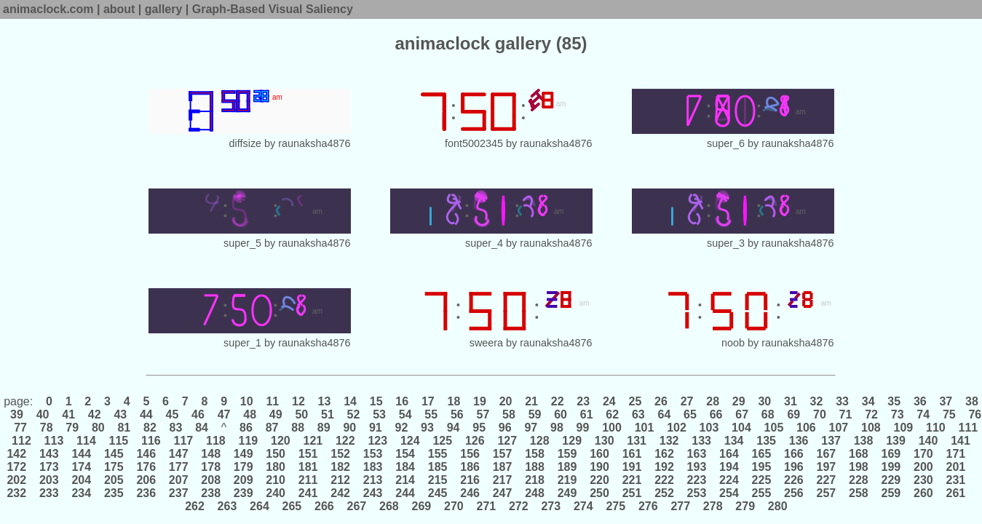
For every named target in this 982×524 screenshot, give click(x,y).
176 (146, 467)
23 (583, 401)
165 (761, 454)
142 (18, 454)
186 (470, 467)
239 (243, 493)
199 (891, 467)
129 (572, 440)
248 (535, 493)
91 (376, 427)
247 (502, 493)
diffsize (245, 143)
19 (480, 401)
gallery (164, 9)
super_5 (242, 243)
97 (531, 427)
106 (806, 427)
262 (196, 506)
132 (669, 440)
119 (248, 440)
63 (639, 414)
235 (113, 493)
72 (872, 414)
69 (794, 414)
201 (956, 467)
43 (120, 414)
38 (970, 401)
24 (609, 401)
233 (49, 493)
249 (567, 493)
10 (246, 401)
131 (637, 440)
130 (604, 440)
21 (532, 401)
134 (734, 440)
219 (567, 480)
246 (470, 493)
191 (632, 467)
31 (791, 401)
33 (842, 401)
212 (341, 480)
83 (176, 427)
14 (350, 401)
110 (936, 427)
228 (859, 480)
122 (346, 440)
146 (146, 454)
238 (211, 493)
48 (250, 414)
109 (903, 427)
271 (486, 506)
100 (612, 427)
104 (742, 427)
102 (677, 427)
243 (373, 493)
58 (509, 414)
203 (49, 480)
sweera (486, 343)
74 (923, 414)
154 (405, 454)
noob (733, 343)
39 (17, 414)
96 (505, 427)
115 (119, 440)
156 (470, 454)
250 (600, 493)
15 (376, 401)
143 (49, 454)
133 (702, 440)
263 (227, 506)
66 (716, 414)
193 (697, 467)
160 (600, 454)
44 (147, 414)
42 (94, 414)
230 (924, 480)
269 (421, 506)
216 (470, 480)
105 (774, 427)
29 (738, 401)
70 (820, 414)
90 (350, 427)
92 (401, 427)
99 (583, 427)
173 (49, 467)
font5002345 (474, 143)
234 (81, 493)
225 (761, 480)
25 (635, 401)
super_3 (726, 243)
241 (308, 493)
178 (211, 467)
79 (72, 427)
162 (665, 454)
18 (454, 401)
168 (859, 454)
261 (956, 493)
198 (859, 467)
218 (535, 480)
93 (427, 427)
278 (713, 506)
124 (410, 440)
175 (113, 467)
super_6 (726, 143)
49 (275, 414)
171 (956, 454)
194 (729, 467)
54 (405, 414)
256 (794, 493)
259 (891, 493)
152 (341, 454)
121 (313, 440)
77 (21, 427)
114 (87, 440)
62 (612, 414)
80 (98, 427)
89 (323, 427)
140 (928, 440)
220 (600, 480)
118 (216, 440)
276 (648, 506)
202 (18, 480)
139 (896, 440)
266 (325, 506)
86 (246, 427)
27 (687, 401)
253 (697, 493)
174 (81, 467)
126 (475, 440)
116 (151, 440)
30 (765, 401)
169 (891, 454)
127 (507, 440)
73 (897, 414)
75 (949, 414)
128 (539, 440)
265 (292, 506)
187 (502, 467)
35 (894, 401)
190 (600, 467)
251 (632, 493)
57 (483, 414)
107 (838, 427)
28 (713, 401)
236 (146, 493)
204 (81, 480)
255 (761, 493)
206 (146, 480)
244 (405, 493)
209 (243, 480)
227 (826, 480)
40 (42, 414)
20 (505, 401)
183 (373, 467)
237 (178, 493)
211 (308, 480)
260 (924, 493)
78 (46, 427)
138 (863, 440)
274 (583, 506)
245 (437, 493)
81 (124, 427)
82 (150, 427)
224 (729, 480)
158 (535, 454)
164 (729, 454)
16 (402, 401)
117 (183, 440)
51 (328, 414)
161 (632, 454)
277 (681, 506)
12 (299, 401)
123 (378, 440)
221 (632, 480)
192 (665, 467)
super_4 (484, 243)
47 (224, 414)
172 (18, 467)
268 (389, 506)
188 (535, 467)
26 (661, 401)
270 (454, 506)
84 (202, 427)
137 (831, 440)
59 (535, 414)
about (119, 9)
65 (690, 414)
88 (298, 427)
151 (308, 454)
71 (845, 414)
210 (276, 480)
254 (729, 493)
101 (644, 427)
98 (557, 427)
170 (924, 454)
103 (709, 427)
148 (211, 454)
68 (767, 414)
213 (373, 480)
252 (665, 493)
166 (794, 454)
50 (302, 414)
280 (777, 506)
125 (442, 440)
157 (502, 454)
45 (172, 414)
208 (211, 480)
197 (826, 467)
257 (826, 493)
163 (697, 454)
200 (924, 467)
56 (457, 414)
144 (81, 454)
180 (276, 467)
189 (567, 467)
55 (431, 414)
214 (405, 480)
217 (502, 480)
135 (766, 440)
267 (357, 506)
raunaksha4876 (314, 143)
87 (272, 427)
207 (178, 480)
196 (794, 467)
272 (519, 506)
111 (966, 427)
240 (276, 493)
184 (405, 467)
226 (794, 480)
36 (920, 401)
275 (616, 506)
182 (341, 467)
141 (961, 440)
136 (798, 440)
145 (113, 454)
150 (276, 454)
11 (272, 401)
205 (113, 480)
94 (453, 427)
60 (561, 414)
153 (373, 454)
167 (826, 454)
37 (946, 401)
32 (816, 401)
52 (353, 414)
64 (664, 414)
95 (479, 427)
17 (427, 401)
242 (341, 493)
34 (868, 401)
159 (567, 454)
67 (742, 414)
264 (260, 506)
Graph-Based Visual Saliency (272, 9)
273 (551, 506)
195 (761, 467)
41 (69, 414)
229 (891, 480)
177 (178, 467)
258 (859, 493)
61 (586, 414)
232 (18, 493)
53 (379, 414)
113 (54, 440)
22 (557, 401)
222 (665, 480)
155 (437, 454)
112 (22, 440)
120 (281, 440)
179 (243, 467)
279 (745, 506)
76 (973, 414)
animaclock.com (48, 9)
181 (308, 467)
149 (243, 454)
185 (437, 467)
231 (956, 480)
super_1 (242, 343)
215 (437, 480)
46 (198, 414)
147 (178, 454)
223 (697, 480)
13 (324, 401)
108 (871, 427)
